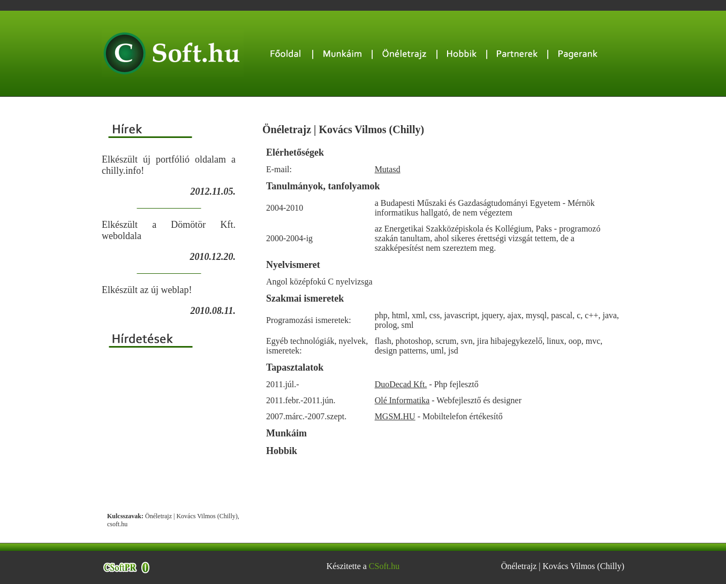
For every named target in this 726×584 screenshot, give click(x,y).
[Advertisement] (169, 430)
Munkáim (286, 433)
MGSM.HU (395, 416)
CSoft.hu (384, 566)
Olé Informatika (402, 400)
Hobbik (281, 450)
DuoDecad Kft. (401, 384)
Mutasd (387, 169)
